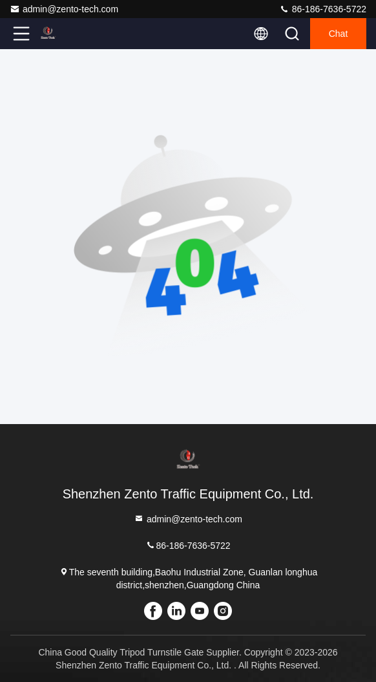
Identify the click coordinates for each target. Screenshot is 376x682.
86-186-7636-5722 (322, 9)
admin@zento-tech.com (64, 9)
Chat (338, 33)
